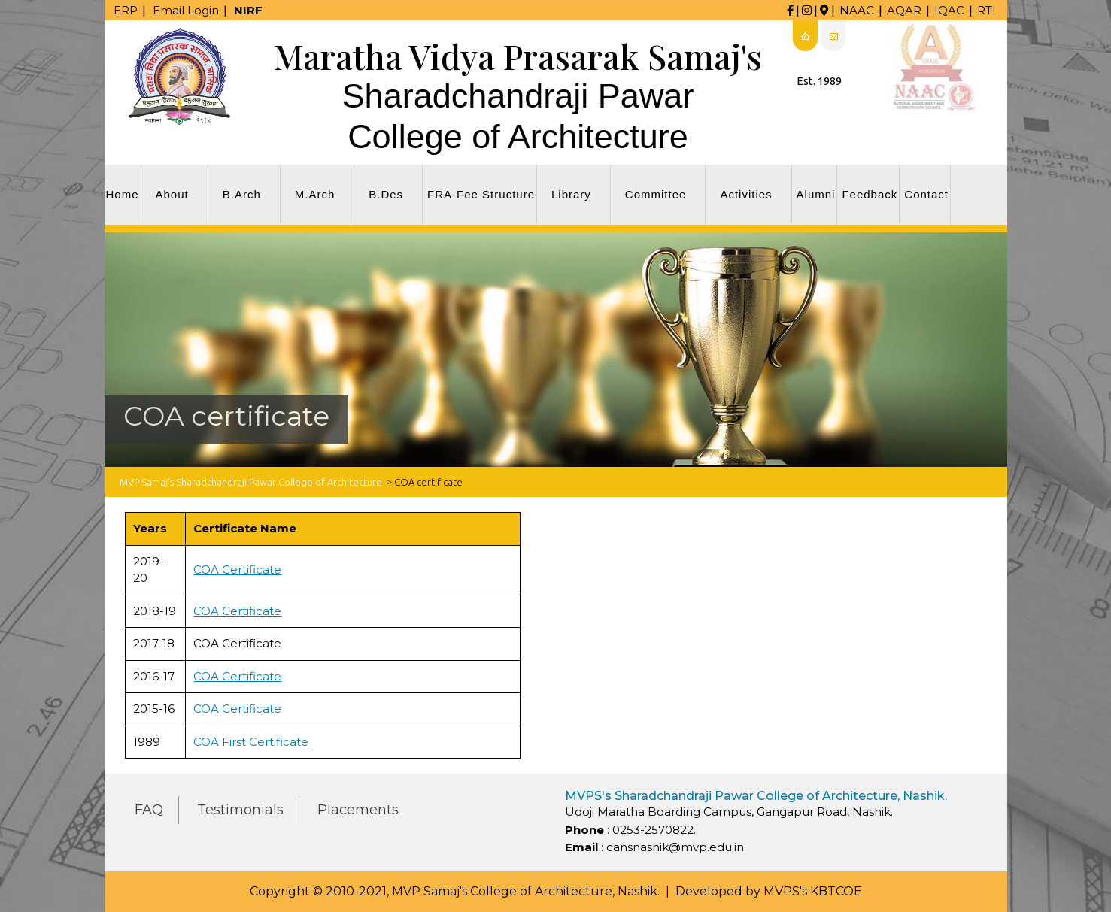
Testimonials (240, 809)
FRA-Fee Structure (481, 194)
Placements (358, 809)
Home (122, 194)
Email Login (186, 10)
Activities (746, 194)
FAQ (149, 809)
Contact (926, 194)
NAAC (856, 10)
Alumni (816, 194)
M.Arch (315, 194)
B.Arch (242, 194)
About (172, 194)
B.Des (386, 194)
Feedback (869, 194)
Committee (656, 194)
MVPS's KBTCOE (812, 891)
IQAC (949, 10)
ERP (126, 10)
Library (571, 194)
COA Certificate (237, 569)
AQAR (904, 10)
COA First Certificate (250, 742)
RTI (986, 10)
